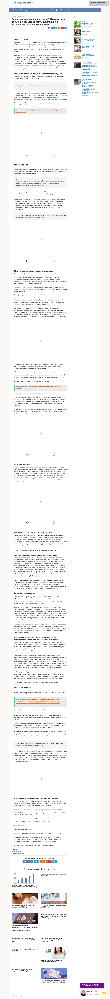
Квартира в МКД (18, 10)
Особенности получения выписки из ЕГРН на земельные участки (89, 23)
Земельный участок (42, 10)
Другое (70, 10)
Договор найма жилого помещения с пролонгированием (88, 47)
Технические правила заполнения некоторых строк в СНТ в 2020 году (89, 39)
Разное (63, 10)
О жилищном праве (22, 2)
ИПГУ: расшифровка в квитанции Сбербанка (88, 55)
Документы (29, 10)
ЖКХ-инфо (55, 10)
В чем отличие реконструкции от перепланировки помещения (90, 31)
